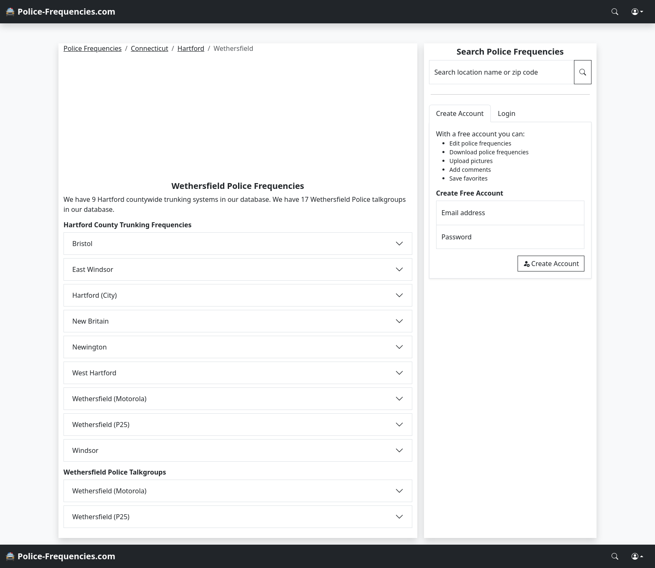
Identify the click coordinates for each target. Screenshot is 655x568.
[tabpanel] (510, 200)
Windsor (85, 450)
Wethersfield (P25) (100, 424)
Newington (89, 347)
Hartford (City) (94, 295)
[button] (637, 11)
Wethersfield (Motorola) (109, 398)
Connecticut (149, 48)
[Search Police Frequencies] (615, 11)
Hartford (191, 48)
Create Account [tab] (460, 113)
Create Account (551, 263)
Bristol (82, 243)
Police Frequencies (92, 48)
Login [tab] (506, 113)
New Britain (90, 321)
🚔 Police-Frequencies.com (60, 11)
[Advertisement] (237, 118)
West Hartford (94, 372)
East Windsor (92, 269)
